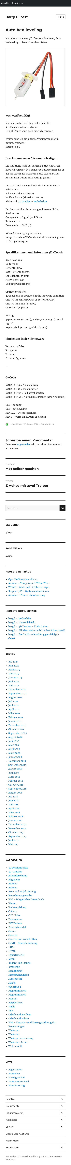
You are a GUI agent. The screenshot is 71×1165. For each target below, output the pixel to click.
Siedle (11, 1006)
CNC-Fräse (14, 915)
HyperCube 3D (16, 955)
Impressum (12, 1147)
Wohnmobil (15, 1046)
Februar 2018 (15, 816)
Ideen (11, 958)
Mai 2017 (13, 844)
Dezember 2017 (16, 824)
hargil (11, 618)
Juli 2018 (13, 796)
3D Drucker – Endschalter (32, 201)
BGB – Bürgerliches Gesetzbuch (26, 899)
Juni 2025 (13, 665)
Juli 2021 (13, 701)
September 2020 (17, 733)
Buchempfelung (17, 907)
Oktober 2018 (15, 784)
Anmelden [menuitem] (5, 3)
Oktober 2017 (15, 832)
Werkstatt (14, 1030)
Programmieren (17, 990)
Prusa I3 (12, 998)
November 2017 (17, 828)
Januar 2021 (14, 721)
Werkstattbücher (17, 1042)
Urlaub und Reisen (18, 1018)
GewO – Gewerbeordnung (22, 943)
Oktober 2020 (16, 729)
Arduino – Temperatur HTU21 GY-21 (28, 583)
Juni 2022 (13, 681)
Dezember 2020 (17, 725)
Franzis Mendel (48, 424)
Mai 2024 (13, 673)
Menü (61, 17)
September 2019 (17, 764)
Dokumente (15, 919)
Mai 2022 (13, 685)
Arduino (12, 883)
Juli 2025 (13, 661)
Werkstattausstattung (20, 1038)
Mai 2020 (13, 745)
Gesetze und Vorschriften (22, 939)
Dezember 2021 (17, 689)
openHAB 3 (14, 986)
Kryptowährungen (18, 974)
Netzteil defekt (27, 622)
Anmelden (14, 1073)
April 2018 (14, 808)
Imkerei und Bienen (19, 962)
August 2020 (15, 737)
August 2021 (15, 697)
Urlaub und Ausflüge (19, 1014)
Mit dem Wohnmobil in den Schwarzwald (42, 630)
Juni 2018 (13, 800)
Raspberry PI (15, 1002)
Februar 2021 (15, 717)
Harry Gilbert (17, 17)
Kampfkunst (15, 970)
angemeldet (23, 444)
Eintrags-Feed (16, 1077)
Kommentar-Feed (18, 1081)
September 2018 (17, 788)
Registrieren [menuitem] (17, 3)
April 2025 (14, 669)
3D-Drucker (15, 871)
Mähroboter (15, 978)
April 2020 (14, 749)
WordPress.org (16, 1085)
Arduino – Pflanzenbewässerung (26, 595)
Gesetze (12, 935)
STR (10, 1010)
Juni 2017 (13, 840)
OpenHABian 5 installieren (23, 579)
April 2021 (14, 709)
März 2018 (14, 812)
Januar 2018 (14, 820)
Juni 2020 (13, 741)
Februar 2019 (15, 780)
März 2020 (14, 753)
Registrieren (15, 1069)
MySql (11, 982)
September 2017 (17, 836)
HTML (11, 951)
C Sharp (12, 911)
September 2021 (17, 693)
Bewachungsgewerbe (20, 895)
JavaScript (14, 966)
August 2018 (15, 792)
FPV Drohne (15, 923)
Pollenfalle (25, 618)
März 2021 (14, 713)
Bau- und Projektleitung (22, 891)
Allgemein (14, 879)
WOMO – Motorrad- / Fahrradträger (28, 587)
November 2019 (17, 760)
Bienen (12, 903)
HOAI (11, 947)
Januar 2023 (15, 677)
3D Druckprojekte (18, 867)
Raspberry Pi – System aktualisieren (28, 591)
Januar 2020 (15, 756)
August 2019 (15, 768)
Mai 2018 (13, 804)
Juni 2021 (13, 705)
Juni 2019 (13, 772)
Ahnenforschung (17, 875)
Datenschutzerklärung (30, 1156)
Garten (12, 931)
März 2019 (14, 776)
